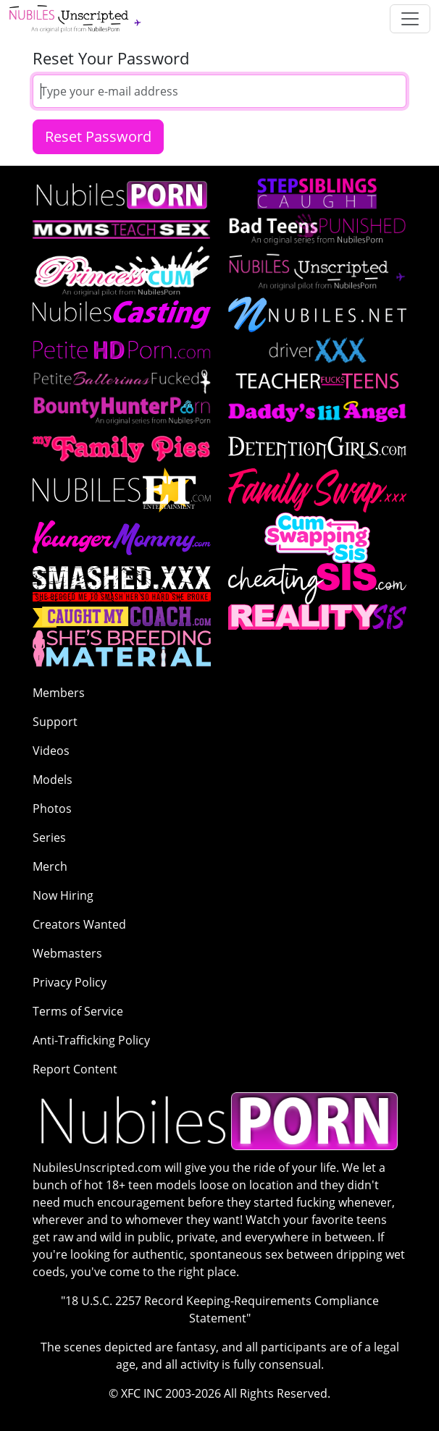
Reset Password (98, 136)
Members (59, 693)
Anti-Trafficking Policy (91, 1040)
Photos (52, 808)
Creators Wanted (79, 924)
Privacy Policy (69, 982)
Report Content (75, 1069)
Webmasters (67, 953)
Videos (51, 751)
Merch (50, 866)
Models (52, 780)
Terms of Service (78, 1011)
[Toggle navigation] (410, 18)
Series (49, 837)
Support (55, 722)
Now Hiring (63, 895)
